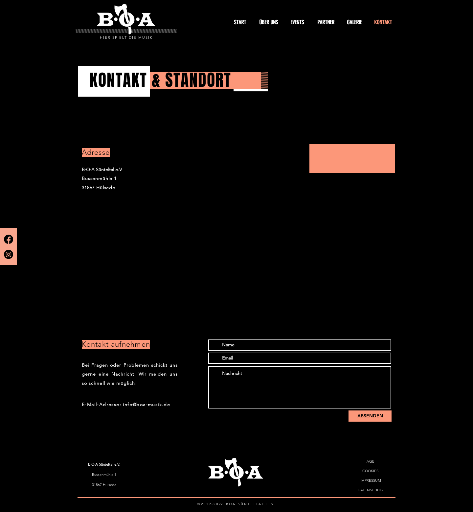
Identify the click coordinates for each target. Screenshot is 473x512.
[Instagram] (8, 254)
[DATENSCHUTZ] (370, 490)
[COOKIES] (370, 471)
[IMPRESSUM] (370, 480)
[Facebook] (8, 239)
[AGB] (370, 461)
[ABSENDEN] (370, 416)
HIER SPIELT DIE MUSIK (126, 37)
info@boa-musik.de (146, 404)
